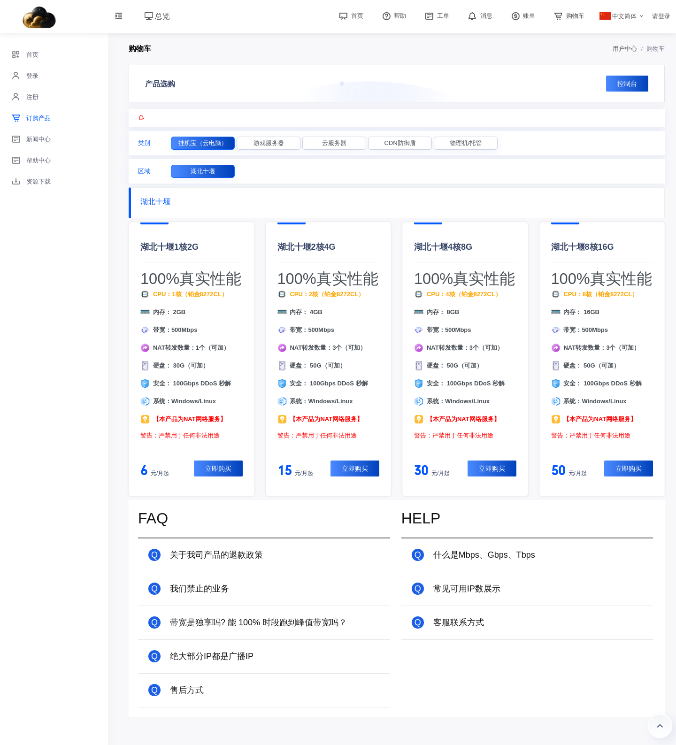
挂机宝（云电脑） (202, 142)
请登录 (661, 16)
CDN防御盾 (399, 142)
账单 (522, 15)
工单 (436, 15)
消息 (479, 15)
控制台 (627, 83)
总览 (157, 16)
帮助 (393, 15)
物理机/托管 (466, 142)
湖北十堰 (203, 171)
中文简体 (618, 16)
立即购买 (218, 468)
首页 (350, 15)
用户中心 (625, 48)
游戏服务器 (269, 142)
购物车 (568, 15)
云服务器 (334, 142)
